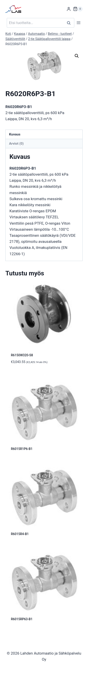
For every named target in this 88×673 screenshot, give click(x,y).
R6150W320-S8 (22, 355)
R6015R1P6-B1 (22, 449)
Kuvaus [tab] (14, 134)
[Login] (68, 9)
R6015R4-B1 (20, 534)
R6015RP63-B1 (22, 619)
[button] (77, 56)
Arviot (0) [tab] (16, 144)
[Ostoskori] (78, 9)
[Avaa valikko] (78, 22)
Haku (70, 22)
